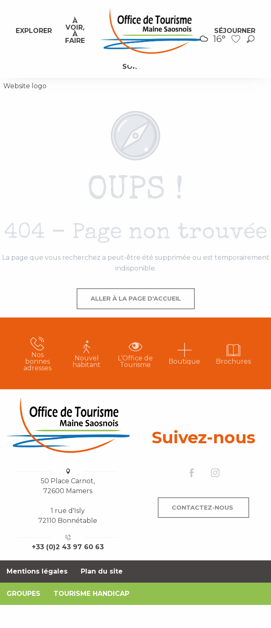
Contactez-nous (202, 507)
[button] (250, 39)
